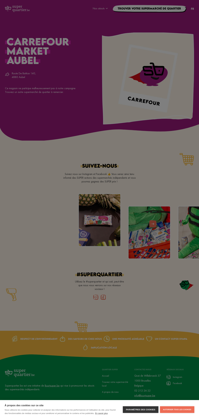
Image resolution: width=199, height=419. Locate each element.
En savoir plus (101, 413)
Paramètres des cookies (140, 409)
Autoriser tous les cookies (177, 409)
